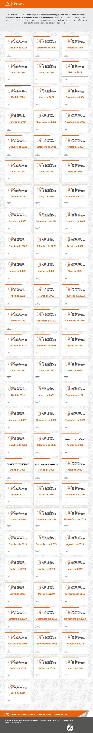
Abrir (9, 55)
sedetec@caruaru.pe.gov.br (13, 722)
